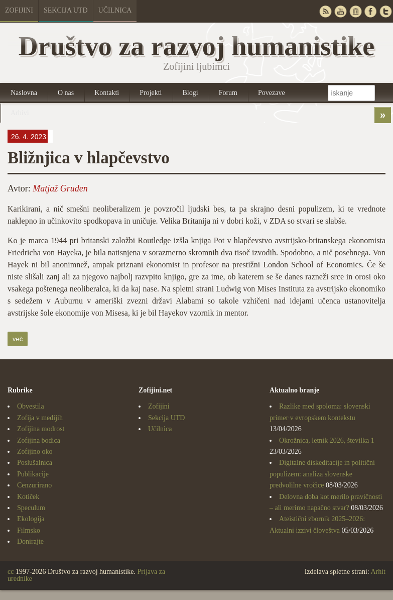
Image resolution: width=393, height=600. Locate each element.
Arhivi (20, 113)
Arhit (377, 571)
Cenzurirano (34, 485)
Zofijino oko (34, 451)
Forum (228, 92)
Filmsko (28, 530)
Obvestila (30, 406)
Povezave (271, 92)
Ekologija (30, 519)
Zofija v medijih (40, 418)
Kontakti (106, 92)
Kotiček (28, 497)
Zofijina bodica (38, 440)
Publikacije (33, 474)
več (18, 339)
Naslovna (24, 92)
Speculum (31, 508)
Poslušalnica (34, 462)
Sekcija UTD (66, 10)
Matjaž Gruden (60, 188)
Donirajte (30, 541)
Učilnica (115, 10)
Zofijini (19, 10)
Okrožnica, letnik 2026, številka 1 (326, 440)
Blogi (190, 92)
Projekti (151, 92)
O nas (66, 92)
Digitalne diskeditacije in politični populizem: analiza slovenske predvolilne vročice (322, 474)
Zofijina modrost (41, 429)
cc (11, 571)
